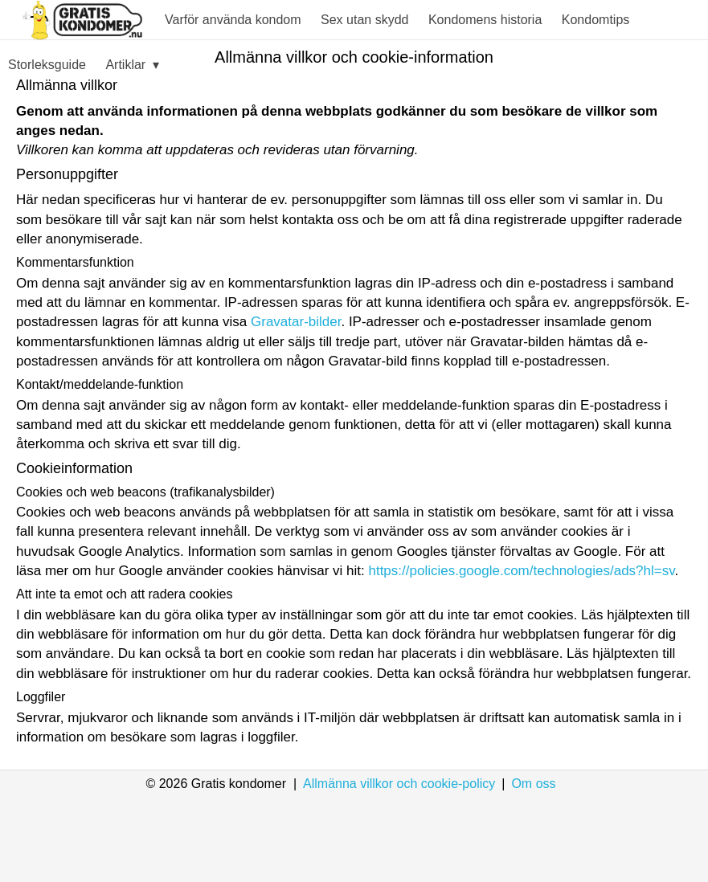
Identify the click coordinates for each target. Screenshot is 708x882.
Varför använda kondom (233, 20)
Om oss (533, 783)
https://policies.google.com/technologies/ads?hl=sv (521, 570)
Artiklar (132, 65)
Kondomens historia (485, 20)
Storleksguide (47, 64)
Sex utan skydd (364, 20)
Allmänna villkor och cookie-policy (399, 783)
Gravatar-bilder (296, 321)
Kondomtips (596, 20)
